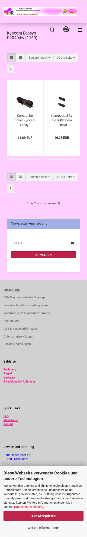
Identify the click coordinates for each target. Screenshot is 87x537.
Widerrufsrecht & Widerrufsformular (27, 313)
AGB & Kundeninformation (20, 328)
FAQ (6, 416)
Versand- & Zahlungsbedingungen (25, 305)
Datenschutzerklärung (28, 507)
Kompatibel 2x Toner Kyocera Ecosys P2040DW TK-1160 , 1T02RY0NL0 (61, 120)
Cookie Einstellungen (17, 344)
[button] (11, 57)
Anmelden (43, 254)
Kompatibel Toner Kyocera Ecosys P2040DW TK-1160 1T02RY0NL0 (25, 120)
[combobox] (39, 57)
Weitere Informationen (44, 528)
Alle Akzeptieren (43, 516)
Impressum (11, 320)
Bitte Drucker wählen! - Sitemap (24, 297)
